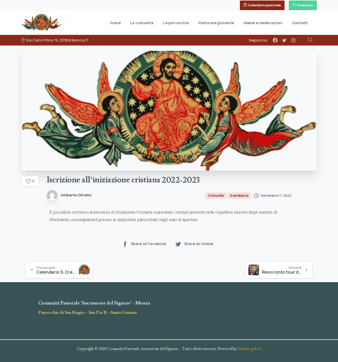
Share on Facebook (144, 244)
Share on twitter (194, 244)
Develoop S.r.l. (249, 348)
